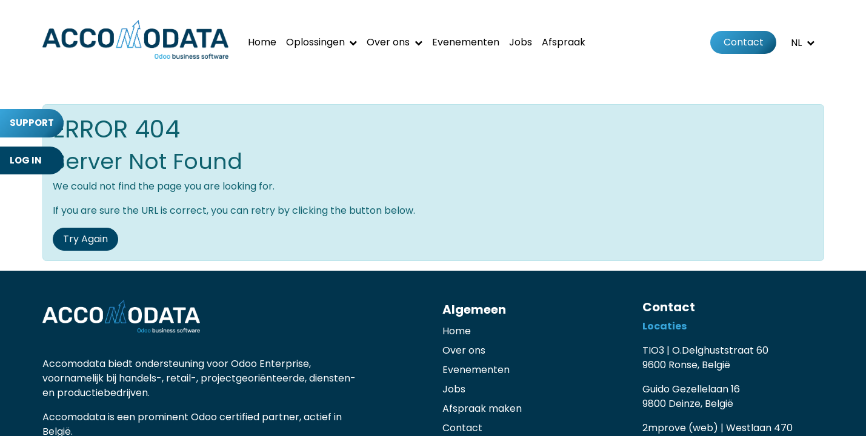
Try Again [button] (85, 239)
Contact (744, 42)
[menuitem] (262, 42)
